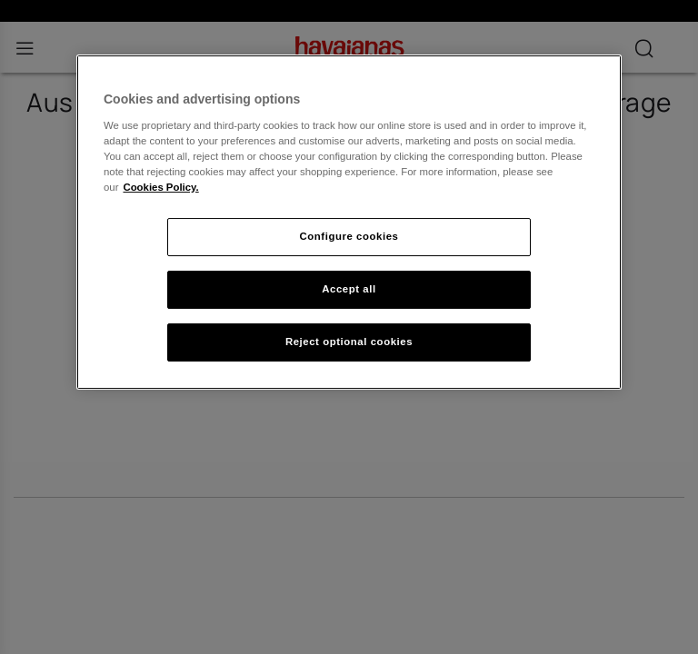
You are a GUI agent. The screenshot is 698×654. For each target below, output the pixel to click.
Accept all (348, 288)
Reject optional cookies (349, 341)
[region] (349, 222)
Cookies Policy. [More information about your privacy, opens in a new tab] (160, 187)
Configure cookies (349, 236)
